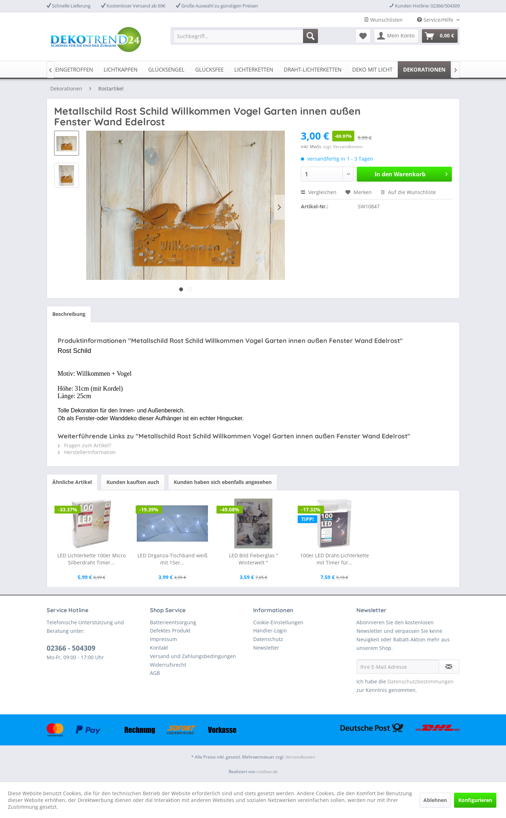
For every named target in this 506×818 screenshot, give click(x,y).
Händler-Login (270, 630)
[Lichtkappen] (120, 69)
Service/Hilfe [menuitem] (436, 19)
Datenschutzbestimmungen (420, 681)
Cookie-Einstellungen (278, 622)
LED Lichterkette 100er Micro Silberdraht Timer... (91, 559)
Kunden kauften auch (132, 482)
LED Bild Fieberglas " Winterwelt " (253, 559)
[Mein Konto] (396, 36)
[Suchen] (310, 36)
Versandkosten (300, 757)
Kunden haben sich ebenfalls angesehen (223, 482)
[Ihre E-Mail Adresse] (397, 667)
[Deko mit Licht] (372, 69)
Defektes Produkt (170, 630)
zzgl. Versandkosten (342, 147)
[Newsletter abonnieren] (449, 667)
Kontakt (159, 647)
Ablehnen (435, 800)
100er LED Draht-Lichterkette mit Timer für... (334, 559)
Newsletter (266, 647)
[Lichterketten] (253, 69)
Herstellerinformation (87, 452)
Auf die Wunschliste (408, 192)
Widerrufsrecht (168, 664)
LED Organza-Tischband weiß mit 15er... (172, 559)
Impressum (163, 639)
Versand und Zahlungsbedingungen (193, 656)
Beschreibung (68, 314)
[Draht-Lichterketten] (312, 69)
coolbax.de (267, 771)
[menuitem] (245, 36)
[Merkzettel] (363, 36)
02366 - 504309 (71, 648)
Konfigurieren (475, 800)
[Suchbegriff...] (245, 36)
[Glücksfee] (209, 69)
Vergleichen (319, 192)
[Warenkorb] (440, 36)
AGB (155, 672)
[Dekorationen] (424, 69)
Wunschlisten (383, 19)
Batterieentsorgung (173, 622)
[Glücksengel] (166, 69)
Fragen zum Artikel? (84, 445)
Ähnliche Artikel (72, 482)
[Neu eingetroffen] (68, 69)
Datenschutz (268, 639)
